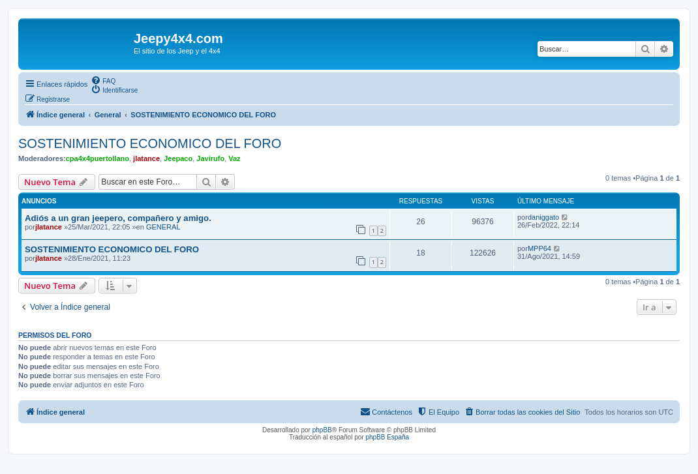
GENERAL (163, 227)
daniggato (543, 217)
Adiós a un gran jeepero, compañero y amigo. (118, 218)
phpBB (322, 430)
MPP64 (539, 248)
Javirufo (210, 158)
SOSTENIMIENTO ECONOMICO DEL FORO (149, 143)
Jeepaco (178, 158)
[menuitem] (103, 80)
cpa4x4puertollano (97, 158)
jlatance (146, 158)
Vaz (234, 158)
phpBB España (387, 437)
